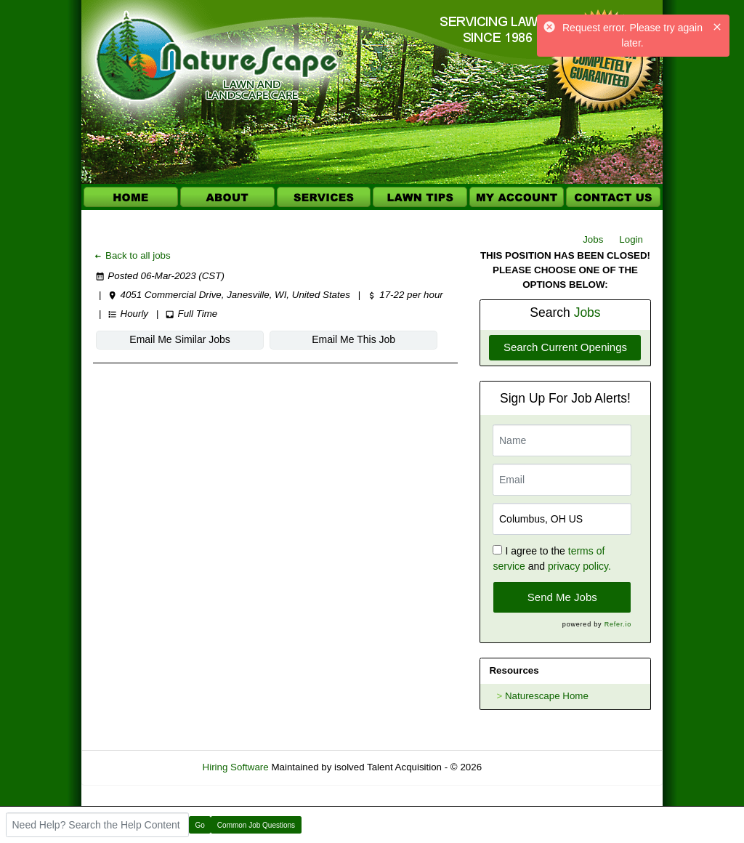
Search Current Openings (565, 347)
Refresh (525, 767)
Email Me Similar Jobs (156, 339)
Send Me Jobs (562, 597)
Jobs (593, 239)
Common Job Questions (256, 825)
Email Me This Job (284, 339)
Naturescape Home (547, 695)
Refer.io (617, 624)
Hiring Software (236, 767)
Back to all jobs (132, 255)
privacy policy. (579, 566)
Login (631, 239)
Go (200, 825)
